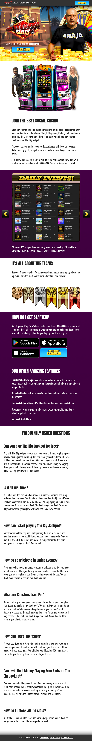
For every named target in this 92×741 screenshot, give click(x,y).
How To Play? (30, 3)
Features (22, 3)
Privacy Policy (55, 738)
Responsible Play (67, 738)
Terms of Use (44, 738)
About (15, 3)
